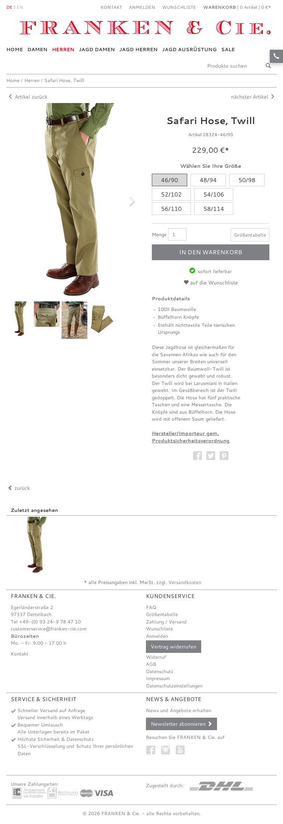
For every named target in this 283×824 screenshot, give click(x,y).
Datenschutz (160, 671)
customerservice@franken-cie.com (49, 628)
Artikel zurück (27, 96)
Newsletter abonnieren (181, 724)
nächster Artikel (253, 96)
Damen (37, 49)
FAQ (151, 607)
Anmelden (157, 636)
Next (127, 200)
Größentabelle (250, 234)
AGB (151, 664)
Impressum (158, 678)
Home (14, 49)
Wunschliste (159, 628)
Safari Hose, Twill (64, 80)
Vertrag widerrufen (173, 646)
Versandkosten (184, 582)
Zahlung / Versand (166, 621)
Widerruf (156, 657)
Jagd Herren (138, 49)
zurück (19, 488)
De (9, 7)
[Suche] (268, 66)
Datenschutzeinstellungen (174, 685)
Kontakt (111, 7)
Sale (228, 49)
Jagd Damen (97, 49)
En (20, 7)
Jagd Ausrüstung (189, 49)
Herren (63, 49)
